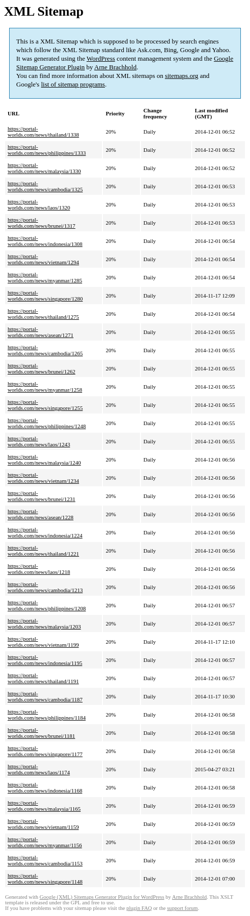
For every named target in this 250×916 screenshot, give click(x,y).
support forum (182, 908)
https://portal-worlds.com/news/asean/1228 (41, 514)
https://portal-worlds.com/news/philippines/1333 (47, 150)
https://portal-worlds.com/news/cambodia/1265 (45, 350)
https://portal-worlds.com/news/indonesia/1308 (45, 241)
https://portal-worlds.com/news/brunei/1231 (42, 496)
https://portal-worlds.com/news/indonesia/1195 (45, 660)
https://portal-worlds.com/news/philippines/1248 (47, 423)
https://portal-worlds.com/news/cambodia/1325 (45, 186)
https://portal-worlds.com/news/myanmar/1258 (45, 387)
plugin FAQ (139, 908)
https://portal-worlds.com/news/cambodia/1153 (45, 860)
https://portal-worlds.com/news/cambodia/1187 (45, 696)
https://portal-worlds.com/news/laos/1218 (39, 569)
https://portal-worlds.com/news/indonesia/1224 (45, 532)
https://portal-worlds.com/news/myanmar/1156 (45, 842)
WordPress (101, 58)
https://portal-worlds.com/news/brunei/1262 (42, 368)
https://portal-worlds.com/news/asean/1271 (41, 332)
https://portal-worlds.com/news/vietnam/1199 (43, 642)
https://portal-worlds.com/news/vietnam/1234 (43, 478)
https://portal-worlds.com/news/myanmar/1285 (45, 277)
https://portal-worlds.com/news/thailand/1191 (43, 678)
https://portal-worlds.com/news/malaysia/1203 (44, 623)
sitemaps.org (181, 75)
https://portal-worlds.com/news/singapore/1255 (45, 405)
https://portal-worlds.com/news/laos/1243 (39, 441)
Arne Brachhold (115, 67)
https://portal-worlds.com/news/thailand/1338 (43, 132)
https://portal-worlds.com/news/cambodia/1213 (45, 587)
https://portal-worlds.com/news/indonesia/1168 (45, 787)
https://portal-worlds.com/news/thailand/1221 (43, 551)
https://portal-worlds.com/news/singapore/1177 (45, 751)
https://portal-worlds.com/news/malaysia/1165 (44, 806)
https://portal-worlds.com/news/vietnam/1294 (43, 259)
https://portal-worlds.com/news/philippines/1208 (47, 605)
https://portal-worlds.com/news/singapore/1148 (45, 878)
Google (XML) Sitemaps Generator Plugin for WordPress (102, 897)
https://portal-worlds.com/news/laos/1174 (39, 769)
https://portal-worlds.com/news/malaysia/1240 (44, 459)
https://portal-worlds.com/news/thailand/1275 (43, 314)
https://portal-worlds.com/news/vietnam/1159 (43, 824)
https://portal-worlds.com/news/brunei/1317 (42, 223)
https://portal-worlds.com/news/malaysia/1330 (44, 168)
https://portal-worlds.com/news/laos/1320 (39, 204)
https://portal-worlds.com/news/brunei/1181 (41, 733)
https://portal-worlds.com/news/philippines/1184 (47, 715)
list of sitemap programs (73, 84)
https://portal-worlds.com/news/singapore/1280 (45, 295)
